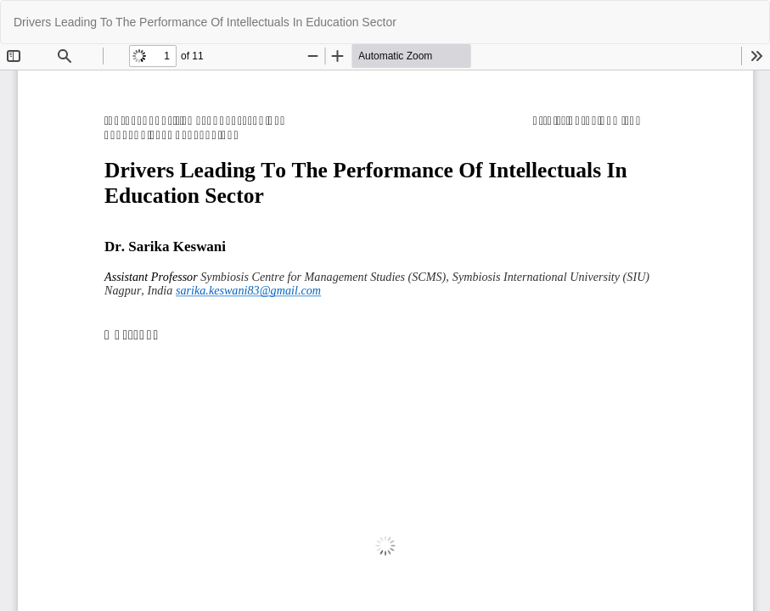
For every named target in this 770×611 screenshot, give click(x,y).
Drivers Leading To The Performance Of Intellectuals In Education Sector (205, 22)
